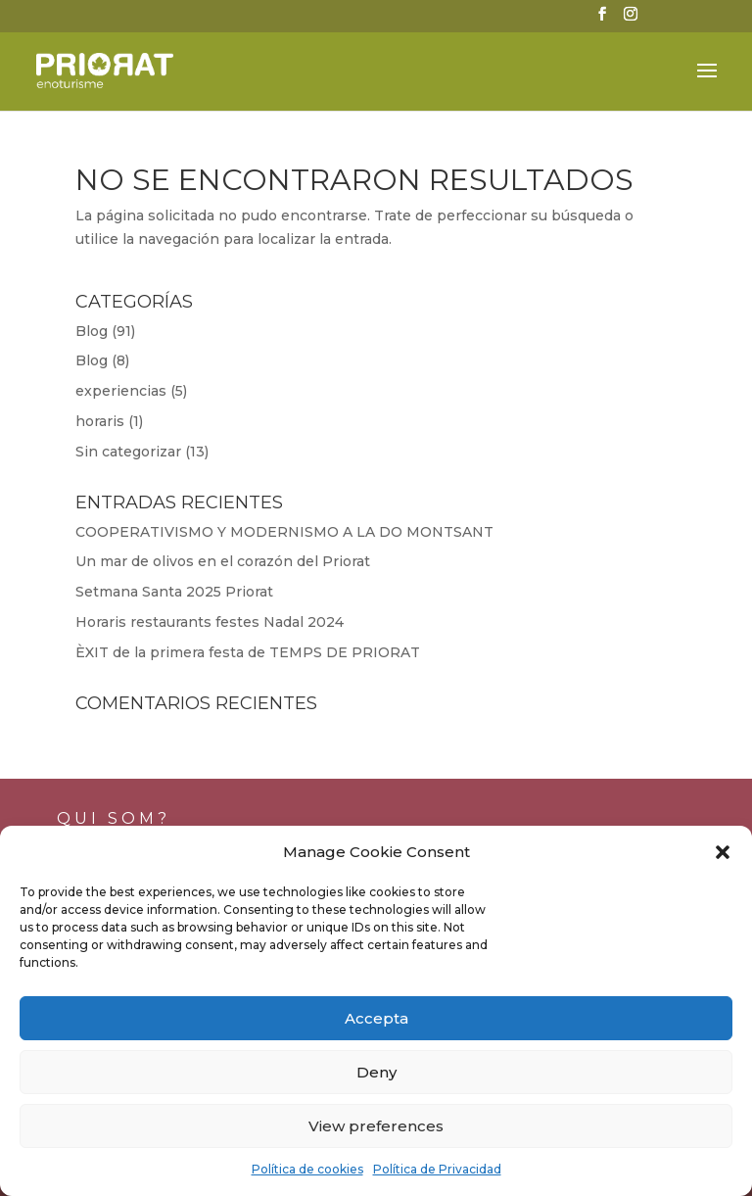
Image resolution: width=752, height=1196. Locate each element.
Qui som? (113, 818)
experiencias (120, 391)
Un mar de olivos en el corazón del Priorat (222, 561)
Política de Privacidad (437, 1169)
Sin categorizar (128, 451)
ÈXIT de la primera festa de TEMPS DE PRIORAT (247, 652)
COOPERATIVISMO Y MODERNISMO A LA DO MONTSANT (284, 532)
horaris (99, 421)
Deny (376, 1072)
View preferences (376, 1126)
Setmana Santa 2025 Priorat (174, 591)
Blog (91, 331)
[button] (722, 852)
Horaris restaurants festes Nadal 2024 (209, 622)
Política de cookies (307, 1169)
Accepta (376, 1018)
